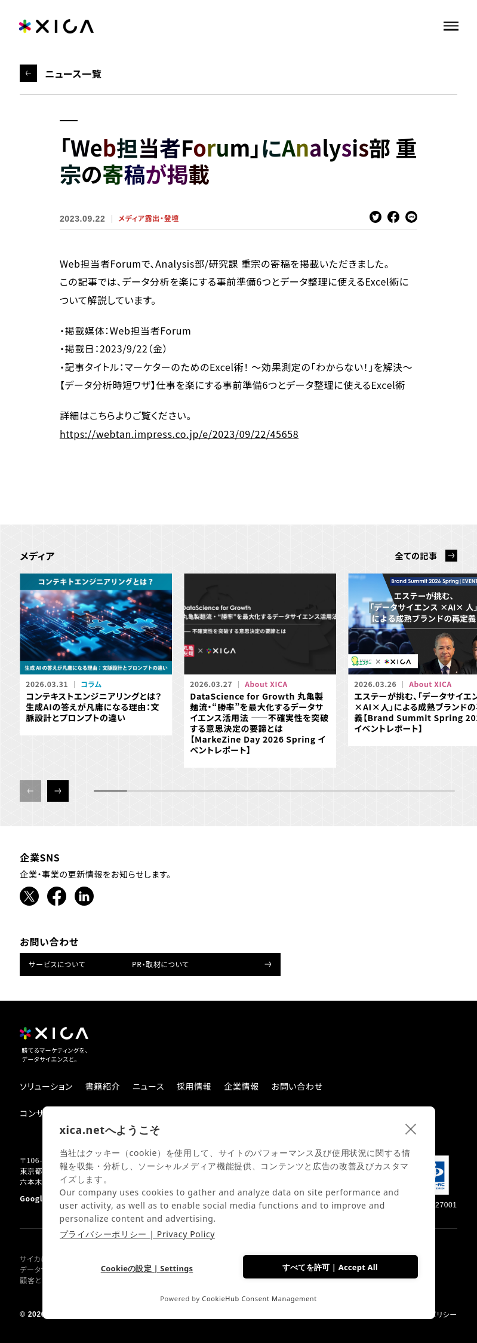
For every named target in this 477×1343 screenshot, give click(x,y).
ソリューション (46, 1086)
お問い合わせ (297, 1086)
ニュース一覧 (73, 73)
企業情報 (241, 1086)
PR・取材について (160, 964)
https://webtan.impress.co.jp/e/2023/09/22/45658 (179, 434)
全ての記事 (416, 556)
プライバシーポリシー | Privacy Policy (138, 1234)
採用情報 (194, 1086)
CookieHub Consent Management (259, 1298)
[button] (58, 791)
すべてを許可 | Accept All (330, 1267)
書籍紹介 (103, 1086)
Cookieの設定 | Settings (147, 1268)
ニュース (148, 1086)
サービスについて (57, 964)
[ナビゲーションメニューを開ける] (455, 24)
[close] (411, 1128)
